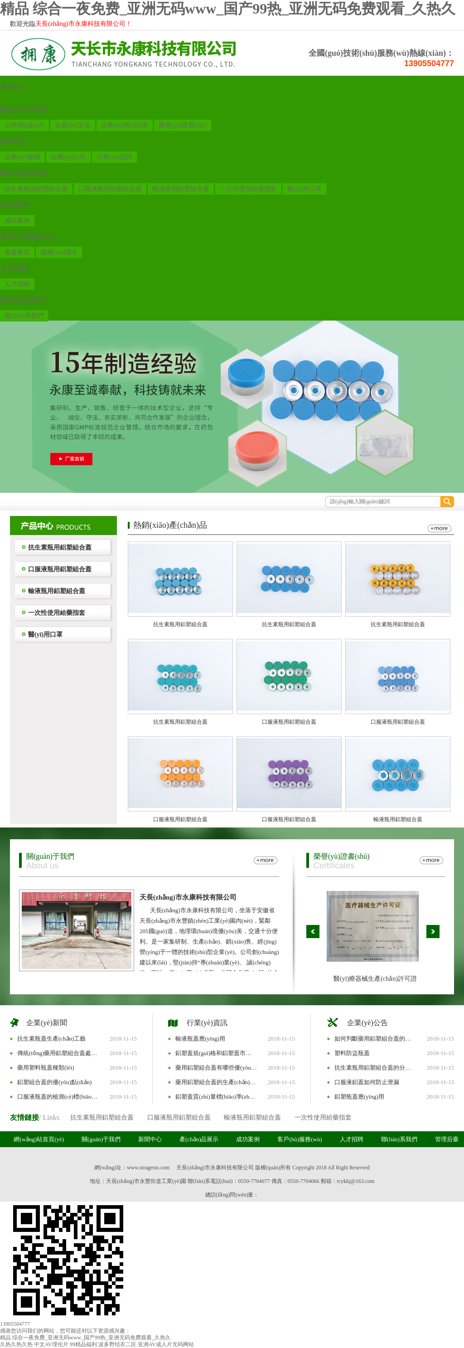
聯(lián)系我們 (22, 300)
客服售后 (17, 252)
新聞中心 (14, 141)
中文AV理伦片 (51, 1344)
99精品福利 (83, 1344)
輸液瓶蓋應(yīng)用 (200, 1038)
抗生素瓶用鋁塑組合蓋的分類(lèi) (375, 1067)
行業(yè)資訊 (114, 157)
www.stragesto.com (148, 1167)
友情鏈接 (24, 1117)
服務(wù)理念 (58, 252)
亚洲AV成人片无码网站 (166, 1344)
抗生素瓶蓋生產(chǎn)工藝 (51, 1038)
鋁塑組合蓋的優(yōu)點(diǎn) (54, 1082)
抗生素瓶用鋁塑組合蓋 (36, 188)
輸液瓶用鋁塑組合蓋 (180, 188)
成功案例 (14, 205)
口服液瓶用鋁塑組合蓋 (110, 188)
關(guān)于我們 (24, 109)
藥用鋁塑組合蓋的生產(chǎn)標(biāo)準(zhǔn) (216, 1082)
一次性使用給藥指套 (248, 188)
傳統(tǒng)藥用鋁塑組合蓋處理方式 (58, 1053)
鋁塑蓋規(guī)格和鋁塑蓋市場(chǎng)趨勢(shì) (216, 1053)
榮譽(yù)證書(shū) (342, 856)
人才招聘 (14, 268)
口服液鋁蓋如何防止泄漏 (366, 1082)
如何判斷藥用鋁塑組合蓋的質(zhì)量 (375, 1038)
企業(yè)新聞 (22, 157)
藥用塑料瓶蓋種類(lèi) (45, 1067)
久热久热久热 (16, 1344)
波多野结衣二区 (117, 1344)
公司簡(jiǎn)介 (24, 125)
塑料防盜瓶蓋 (352, 1053)
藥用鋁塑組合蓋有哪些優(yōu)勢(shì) (216, 1067)
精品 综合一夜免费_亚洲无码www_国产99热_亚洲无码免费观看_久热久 (227, 8)
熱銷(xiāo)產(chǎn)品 (170, 525)
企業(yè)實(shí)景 (124, 125)
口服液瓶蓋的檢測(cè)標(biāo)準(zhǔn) (58, 1096)
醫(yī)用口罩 (304, 188)
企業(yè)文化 (73, 125)
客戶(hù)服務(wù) (27, 236)
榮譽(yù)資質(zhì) (183, 125)
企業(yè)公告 (69, 157)
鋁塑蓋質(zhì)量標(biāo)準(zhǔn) (216, 1096)
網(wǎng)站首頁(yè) (39, 1139)
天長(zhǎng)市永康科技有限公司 (188, 897)
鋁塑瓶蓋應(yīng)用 (359, 1096)
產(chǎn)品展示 (24, 173)
